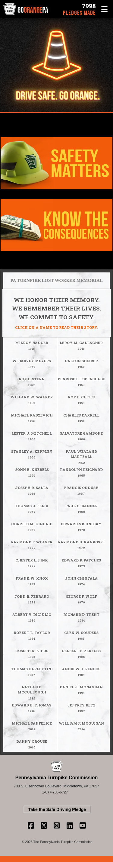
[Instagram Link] (57, 825)
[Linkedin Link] (70, 825)
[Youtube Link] (83, 825)
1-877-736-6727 (55, 792)
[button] (104, 9)
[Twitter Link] (44, 825)
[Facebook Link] (31, 825)
